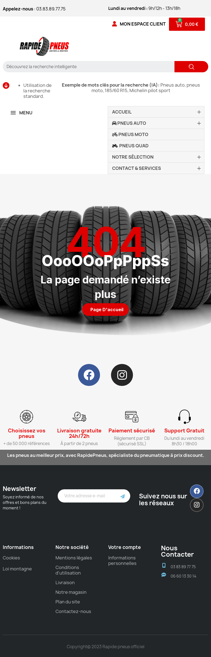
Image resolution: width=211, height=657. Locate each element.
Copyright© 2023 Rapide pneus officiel (105, 647)
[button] (105, 309)
